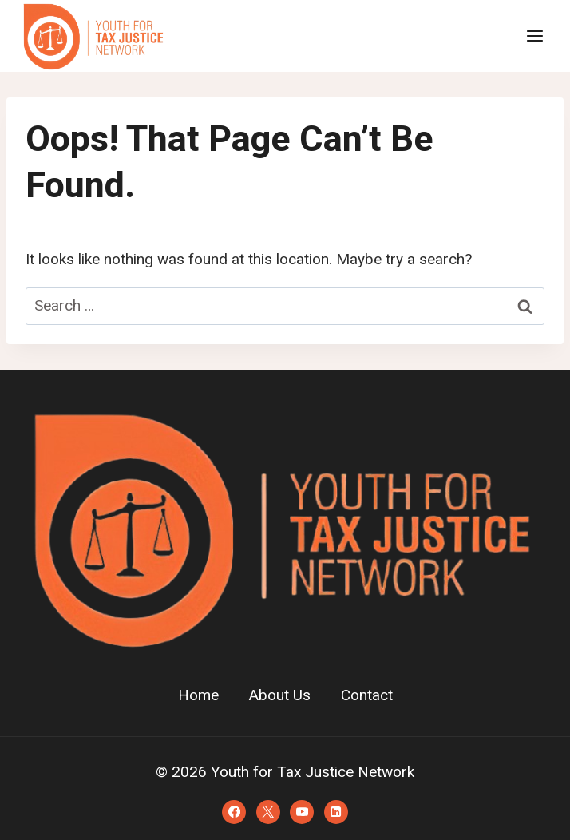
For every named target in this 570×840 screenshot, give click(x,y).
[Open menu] (534, 36)
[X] (268, 812)
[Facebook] (234, 812)
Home (198, 695)
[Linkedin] (336, 812)
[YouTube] (302, 812)
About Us (280, 695)
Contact (367, 695)
